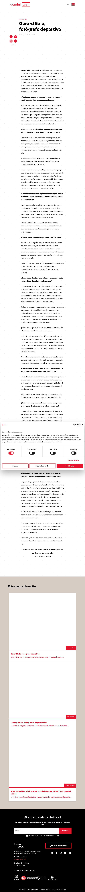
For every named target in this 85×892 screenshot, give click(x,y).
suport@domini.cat (20, 859)
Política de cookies (45, 889)
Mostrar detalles (73, 460)
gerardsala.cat (45, 70)
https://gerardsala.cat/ (37, 108)
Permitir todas (69, 466)
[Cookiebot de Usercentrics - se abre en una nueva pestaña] (74, 425)
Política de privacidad (32, 889)
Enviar (65, 831)
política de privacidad (53, 835)
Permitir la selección (42, 466)
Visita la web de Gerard (42, 556)
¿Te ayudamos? (58, 845)
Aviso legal (22, 889)
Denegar (15, 466)
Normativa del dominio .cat (59, 889)
